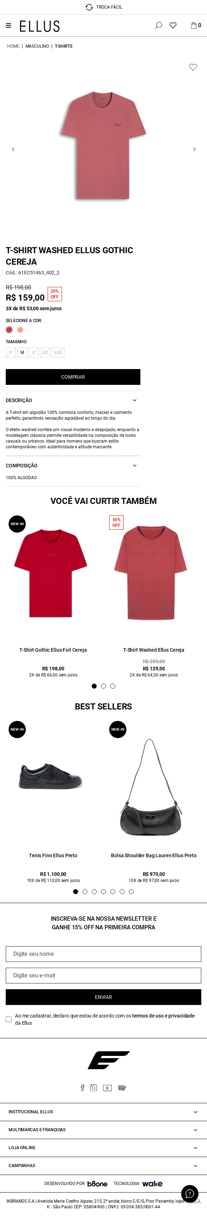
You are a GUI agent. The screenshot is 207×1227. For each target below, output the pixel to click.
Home (13, 46)
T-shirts (63, 46)
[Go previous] (13, 149)
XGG (58, 352)
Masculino (37, 46)
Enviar (103, 997)
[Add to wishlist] (193, 67)
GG (45, 352)
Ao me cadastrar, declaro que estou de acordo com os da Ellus (105, 1019)
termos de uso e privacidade (163, 1016)
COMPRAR (73, 377)
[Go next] (194, 149)
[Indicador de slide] (94, 686)
